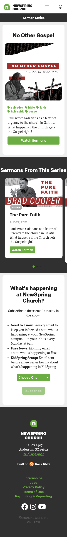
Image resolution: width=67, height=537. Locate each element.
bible (30, 107)
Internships (33, 478)
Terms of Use (33, 492)
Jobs (33, 483)
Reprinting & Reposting (33, 496)
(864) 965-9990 (33, 454)
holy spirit (16, 111)
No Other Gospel (33, 35)
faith (41, 107)
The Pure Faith (25, 215)
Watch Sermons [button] (33, 140)
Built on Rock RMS (33, 464)
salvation (15, 107)
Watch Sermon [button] (22, 249)
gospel (31, 111)
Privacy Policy (33, 487)
